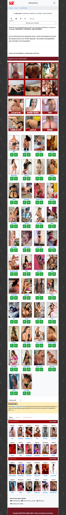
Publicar (32, 19)
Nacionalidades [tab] (27, 417)
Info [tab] (20, 400)
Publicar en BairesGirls (17, 406)
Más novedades (53, 421)
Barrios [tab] (18, 417)
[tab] (11, 19)
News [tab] (11, 417)
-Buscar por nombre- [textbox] (32, 23)
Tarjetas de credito (16, 504)
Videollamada (15, 501)
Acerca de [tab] (12, 400)
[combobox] (33, 23)
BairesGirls (33, 3)
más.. (13, 410)
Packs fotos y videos (28, 501)
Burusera (40, 501)
